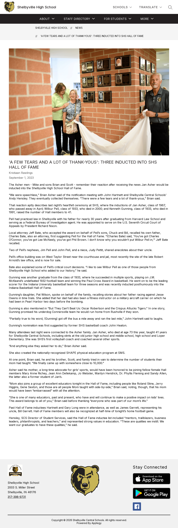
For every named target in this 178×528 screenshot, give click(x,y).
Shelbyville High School (51, 27)
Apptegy (97, 523)
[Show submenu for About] (44, 19)
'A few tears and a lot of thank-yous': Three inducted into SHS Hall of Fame (92, 35)
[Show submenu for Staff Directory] (77, 19)
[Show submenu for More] (144, 19)
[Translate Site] (150, 7)
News (79, 27)
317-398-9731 (17, 497)
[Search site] (170, 7)
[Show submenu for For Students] (115, 19)
